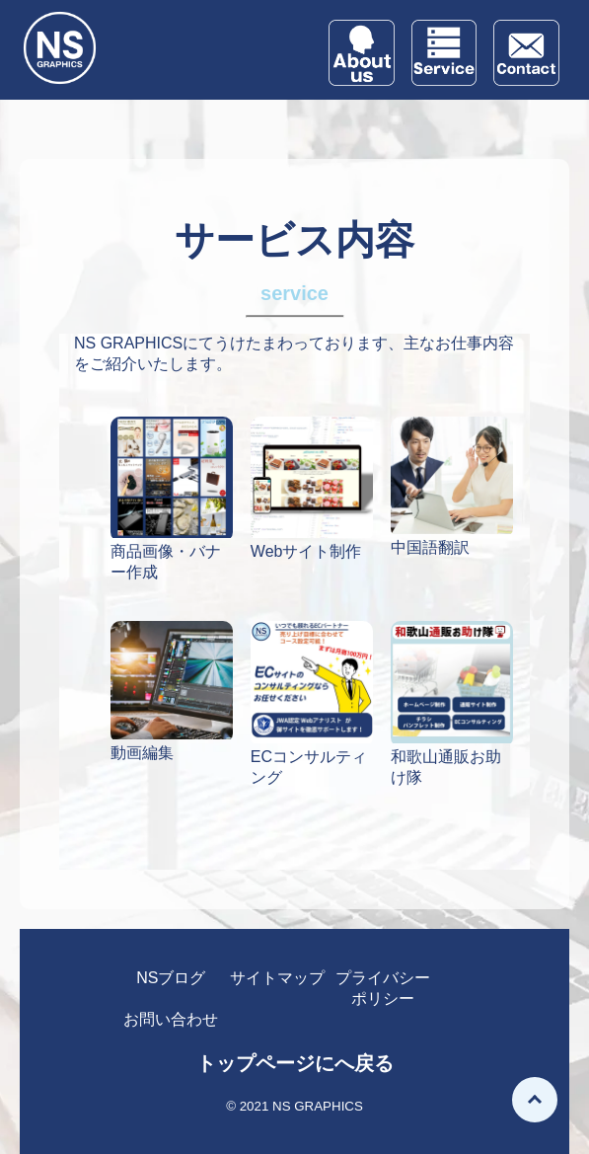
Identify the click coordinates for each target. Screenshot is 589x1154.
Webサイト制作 (306, 551)
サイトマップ (277, 977)
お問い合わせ (170, 1019)
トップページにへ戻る (295, 1063)
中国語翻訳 (430, 547)
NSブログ (170, 977)
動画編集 (142, 752)
